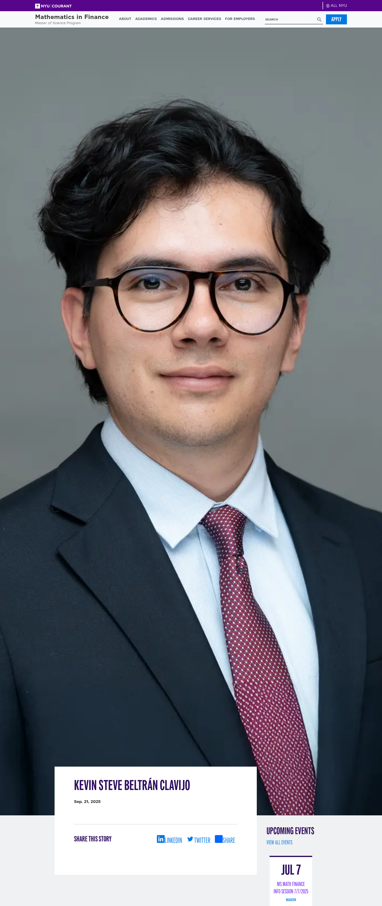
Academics (146, 19)
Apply (336, 19)
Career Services (204, 19)
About (125, 19)
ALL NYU (336, 5)
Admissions (172, 19)
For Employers (240, 19)
